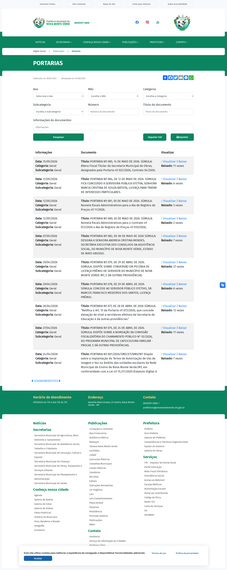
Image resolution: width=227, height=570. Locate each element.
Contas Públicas (97, 468)
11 (51, 381)
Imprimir (182, 137)
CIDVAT (92, 455)
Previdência (95, 511)
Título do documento (157, 104)
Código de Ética (152, 497)
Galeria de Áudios (43, 499)
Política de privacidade (187, 553)
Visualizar (168, 161)
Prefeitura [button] (157, 42)
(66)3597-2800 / (151, 403)
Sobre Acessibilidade (177, 4)
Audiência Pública (98, 437)
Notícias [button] (40, 42)
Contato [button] (181, 42)
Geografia (39, 525)
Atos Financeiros (98, 433)
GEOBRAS (149, 514)
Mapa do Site (109, 4)
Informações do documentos (52, 120)
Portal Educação (153, 467)
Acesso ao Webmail (154, 480)
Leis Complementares (100, 498)
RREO (92, 524)
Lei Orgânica (95, 489)
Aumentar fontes (47, 4)
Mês (90, 89)
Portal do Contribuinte (156, 493)
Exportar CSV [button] (155, 137)
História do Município (45, 517)
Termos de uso (159, 553)
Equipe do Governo (154, 446)
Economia (39, 530)
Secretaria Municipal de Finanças (52, 461)
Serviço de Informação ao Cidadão (107, 540)
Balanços (94, 442)
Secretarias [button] (64, 42)
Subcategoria (42, 104)
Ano (35, 89)
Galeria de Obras (153, 450)
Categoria (149, 89)
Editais (93, 481)
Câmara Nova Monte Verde (103, 446)
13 (56, 381)
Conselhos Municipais (100, 463)
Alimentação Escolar (155, 488)
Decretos (94, 476)
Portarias (76, 51)
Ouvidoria (94, 536)
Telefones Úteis (97, 545)
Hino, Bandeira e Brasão (47, 521)
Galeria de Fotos (43, 503)
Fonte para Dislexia (142, 4)
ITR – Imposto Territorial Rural (160, 462)
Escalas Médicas (153, 484)
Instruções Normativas (101, 485)
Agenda (38, 495)
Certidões (94, 450)
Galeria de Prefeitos (154, 437)
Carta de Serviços (153, 506)
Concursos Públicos (99, 459)
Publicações (58, 51)
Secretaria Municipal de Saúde (50, 483)
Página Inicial (39, 51)
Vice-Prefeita (151, 433)
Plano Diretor (96, 502)
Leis (91, 494)
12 (54, 381)
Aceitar (38, 558)
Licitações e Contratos (101, 429)
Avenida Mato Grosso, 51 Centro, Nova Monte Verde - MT (111, 403)
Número (93, 104)
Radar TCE (149, 501)
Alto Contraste (79, 4)
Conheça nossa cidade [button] (97, 42)
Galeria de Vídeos (43, 508)
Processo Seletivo (98, 515)
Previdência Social (154, 475)
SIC (146, 510)
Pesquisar (58, 137)
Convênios (94, 472)
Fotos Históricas (42, 512)
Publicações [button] (130, 42)
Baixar (183, 161)
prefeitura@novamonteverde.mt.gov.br (164, 407)
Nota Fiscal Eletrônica (155, 471)
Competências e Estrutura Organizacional (166, 442)
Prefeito (148, 429)
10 (48, 381)
